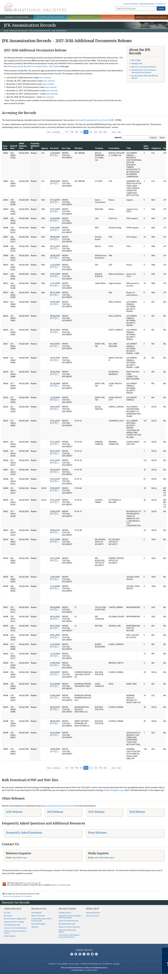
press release (44, 77)
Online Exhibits (9, 936)
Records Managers (38, 924)
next (114, 132)
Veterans (34, 927)
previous (56, 132)
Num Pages (146, 147)
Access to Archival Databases (15, 928)
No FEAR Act (107, 964)
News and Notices (93, 912)
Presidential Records (12, 925)
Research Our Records (16, 17)
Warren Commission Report (144, 66)
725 (104, 132)
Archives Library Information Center (15, 932)
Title (128, 148)
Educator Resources (84, 17)
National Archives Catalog (14, 922)
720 (81, 132)
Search (161, 8)
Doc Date (54, 148)
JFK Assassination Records (39, 30)
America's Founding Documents (151, 17)
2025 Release (14, 811)
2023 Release (55, 811)
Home (6, 30)
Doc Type (66, 148)
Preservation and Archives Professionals (41, 919)
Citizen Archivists (130, 3)
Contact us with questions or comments (17, 896)
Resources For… (39, 908)
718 (71, 132)
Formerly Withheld (35, 145)
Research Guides (67, 908)
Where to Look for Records (69, 927)
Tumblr (84, 954)
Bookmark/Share (147, 3)
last (119, 132)
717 (66, 132)
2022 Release (96, 811)
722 (90, 132)
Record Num (13, 147)
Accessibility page (63, 885)
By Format (8, 916)
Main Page (136, 60)
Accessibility (63, 964)
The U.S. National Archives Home (35, 7)
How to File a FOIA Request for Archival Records (69, 936)
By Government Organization (15, 918)
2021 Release (137, 811)
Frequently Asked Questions (24, 832)
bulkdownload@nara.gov (114, 790)
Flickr (96, 954)
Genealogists (36, 912)
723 (95, 132)
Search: (118, 137)
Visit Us (117, 17)
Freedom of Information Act (91, 964)
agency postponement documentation (58, 805)
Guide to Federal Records (68, 921)
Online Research (12, 908)
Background (137, 63)
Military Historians (38, 916)
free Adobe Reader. (31, 883)
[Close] (165, 950)
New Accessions (92, 916)
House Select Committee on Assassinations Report (144, 71)
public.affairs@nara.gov (104, 857)
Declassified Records (67, 924)
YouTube (88, 954)
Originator (156, 148)
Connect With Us (84, 950)
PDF (52, 155)
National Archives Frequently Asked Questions (70, 917)
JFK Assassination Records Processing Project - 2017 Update (33, 66)
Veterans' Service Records (50, 17)
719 (76, 132)
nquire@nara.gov (19, 857)
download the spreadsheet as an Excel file (92, 120)
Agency (44, 148)
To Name (99, 148)
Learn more (145, 969)
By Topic (7, 912)
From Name (114, 148)
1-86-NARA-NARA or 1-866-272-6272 (84, 970)
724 (100, 132)
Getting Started (65, 912)
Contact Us (160, 3)
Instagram (79, 954)
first (49, 132)
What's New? (92, 908)
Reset (162, 137)
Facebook (71, 954)
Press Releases (97, 832)
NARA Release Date (23, 145)
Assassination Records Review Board (145, 76)
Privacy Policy (74, 964)
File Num (79, 148)
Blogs (92, 954)
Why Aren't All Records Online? (67, 931)
